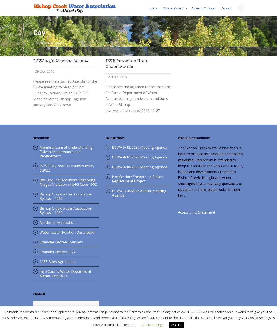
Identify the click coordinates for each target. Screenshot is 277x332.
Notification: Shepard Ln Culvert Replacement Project (138, 179)
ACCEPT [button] (176, 325)
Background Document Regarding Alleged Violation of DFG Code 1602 (68, 182)
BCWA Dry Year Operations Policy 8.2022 (67, 168)
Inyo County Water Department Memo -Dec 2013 (65, 273)
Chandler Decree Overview (61, 242)
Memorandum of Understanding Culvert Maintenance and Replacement (66, 151)
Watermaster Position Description (67, 232)
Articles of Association (58, 222)
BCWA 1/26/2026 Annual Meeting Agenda (139, 193)
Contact (227, 8)
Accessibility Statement (196, 212)
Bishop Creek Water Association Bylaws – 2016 (66, 196)
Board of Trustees (204, 8)
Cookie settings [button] (152, 324)
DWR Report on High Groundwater (126, 63)
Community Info (173, 8)
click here (42, 312)
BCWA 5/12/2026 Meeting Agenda (139, 147)
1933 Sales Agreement (58, 261)
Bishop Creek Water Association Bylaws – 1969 (66, 210)
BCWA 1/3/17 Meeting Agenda (60, 61)
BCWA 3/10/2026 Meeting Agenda (139, 167)
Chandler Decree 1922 (58, 251)
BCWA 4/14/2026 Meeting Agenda (139, 157)
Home (153, 8)
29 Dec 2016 (44, 71)
